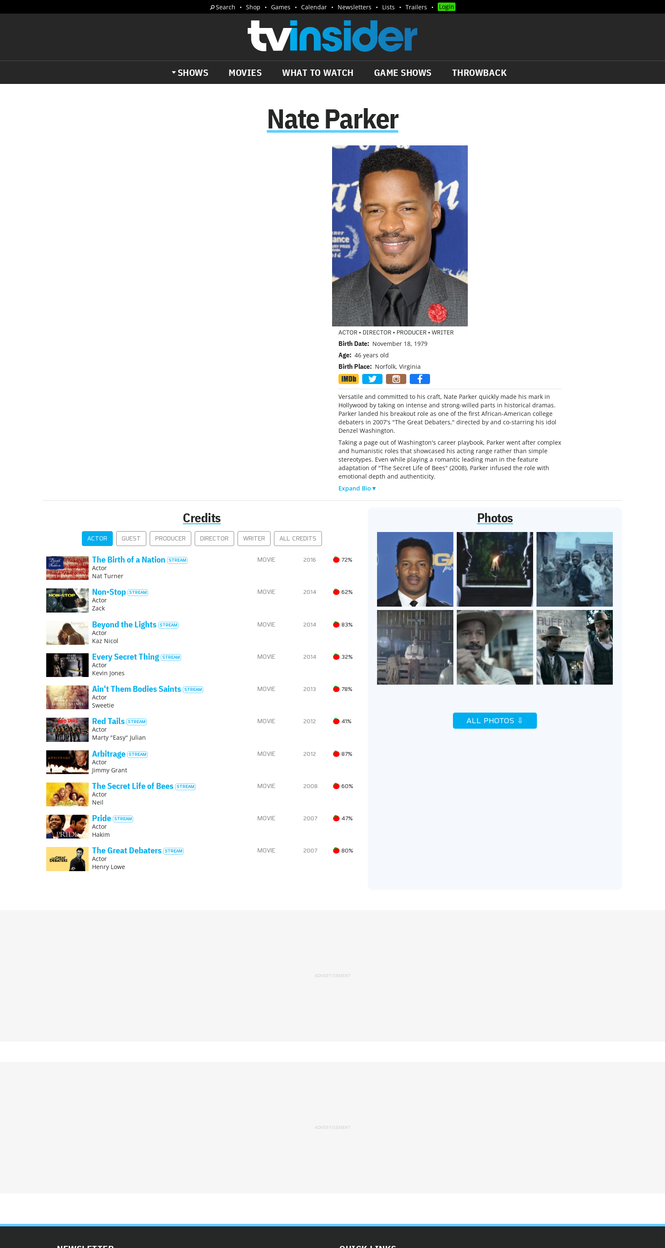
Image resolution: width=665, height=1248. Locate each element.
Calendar (314, 7)
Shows (193, 72)
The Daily (78, 1141)
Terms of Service (393, 1115)
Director (214, 376)
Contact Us (472, 1104)
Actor (97, 376)
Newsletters (355, 7)
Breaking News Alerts (224, 1141)
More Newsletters (86, 1166)
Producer (170, 376)
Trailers (416, 7)
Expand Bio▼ (357, 308)
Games (281, 7)
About (348, 1104)
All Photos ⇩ (495, 558)
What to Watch (318, 72)
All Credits (297, 376)
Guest (131, 376)
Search (225, 7)
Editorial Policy (424, 1104)
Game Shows (403, 72)
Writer (254, 376)
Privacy (350, 1115)
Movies (245, 72)
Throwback (479, 72)
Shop (253, 7)
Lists (388, 7)
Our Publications (382, 1148)
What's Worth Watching (144, 1141)
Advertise (379, 1104)
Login (446, 7)
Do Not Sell (442, 1115)
